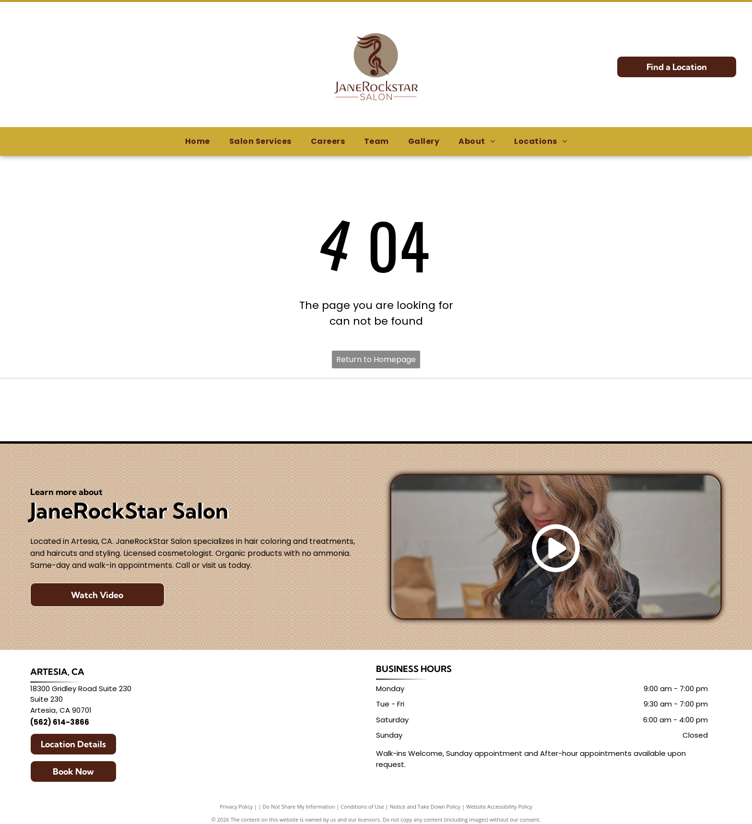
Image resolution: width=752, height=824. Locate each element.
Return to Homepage (376, 359)
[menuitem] (198, 141)
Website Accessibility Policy (499, 806)
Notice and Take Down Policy (425, 806)
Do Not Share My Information (299, 806)
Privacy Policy (236, 806)
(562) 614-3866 (59, 722)
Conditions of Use (362, 806)
